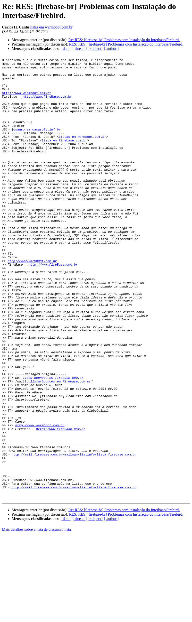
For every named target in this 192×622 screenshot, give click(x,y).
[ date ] (65, 48)
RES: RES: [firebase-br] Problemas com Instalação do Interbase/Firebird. (126, 44)
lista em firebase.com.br (64, 157)
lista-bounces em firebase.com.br (53, 442)
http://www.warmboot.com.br (26, 100)
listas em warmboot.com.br (51, 27)
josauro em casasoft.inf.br (36, 144)
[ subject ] (95, 48)
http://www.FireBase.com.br (47, 104)
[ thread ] (80, 48)
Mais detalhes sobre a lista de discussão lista (36, 618)
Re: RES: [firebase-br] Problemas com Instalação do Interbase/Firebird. (124, 40)
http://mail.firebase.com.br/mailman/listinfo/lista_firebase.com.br (73, 534)
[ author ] (111, 48)
